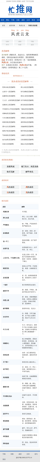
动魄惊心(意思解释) (27, 118)
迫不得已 (6, 369)
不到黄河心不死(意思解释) (11, 109)
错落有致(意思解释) (8, 122)
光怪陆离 (6, 405)
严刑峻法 (6, 225)
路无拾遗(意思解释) (27, 105)
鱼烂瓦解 (10, 172)
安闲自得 (6, 355)
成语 (23, 20)
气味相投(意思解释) (8, 135)
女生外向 (6, 317)
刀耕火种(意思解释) (27, 113)
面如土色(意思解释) (27, 144)
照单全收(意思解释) (8, 87)
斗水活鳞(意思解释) (8, 118)
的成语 (10, 187)
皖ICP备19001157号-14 (24, 457)
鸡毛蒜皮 (6, 436)
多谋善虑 (6, 233)
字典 (12, 20)
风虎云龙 (22, 25)
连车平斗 (6, 414)
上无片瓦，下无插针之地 (11, 258)
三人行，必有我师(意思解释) (11, 100)
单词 (33, 20)
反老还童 (6, 278)
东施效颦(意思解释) (27, 126)
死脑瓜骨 (6, 212)
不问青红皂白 (7, 396)
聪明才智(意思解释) (8, 131)
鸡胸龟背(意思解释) (8, 113)
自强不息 (6, 248)
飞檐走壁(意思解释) (27, 109)
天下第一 (6, 362)
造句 (36, 454)
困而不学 (6, 291)
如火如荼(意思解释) (8, 139)
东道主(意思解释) (8, 144)
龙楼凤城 (10, 166)
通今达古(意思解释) (8, 126)
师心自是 (6, 218)
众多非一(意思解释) (8, 91)
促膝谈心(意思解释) (8, 105)
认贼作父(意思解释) (27, 135)
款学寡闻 (6, 308)
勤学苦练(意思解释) (27, 131)
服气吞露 (6, 429)
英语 (4, 459)
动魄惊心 (6, 343)
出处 (3, 60)
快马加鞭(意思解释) (27, 91)
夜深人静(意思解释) (27, 96)
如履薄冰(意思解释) (8, 96)
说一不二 (6, 241)
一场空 (5, 285)
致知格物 (6, 421)
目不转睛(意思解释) (27, 100)
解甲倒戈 (29, 172)
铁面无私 (6, 268)
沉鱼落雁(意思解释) (27, 139)
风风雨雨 (6, 377)
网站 (7, 20)
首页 (2, 20)
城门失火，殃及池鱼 (29, 166)
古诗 (28, 20)
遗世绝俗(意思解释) (27, 122)
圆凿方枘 (6, 387)
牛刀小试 (6, 329)
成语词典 (12, 25)
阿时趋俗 (6, 443)
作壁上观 (6, 300)
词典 (18, 20)
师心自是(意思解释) (27, 87)
